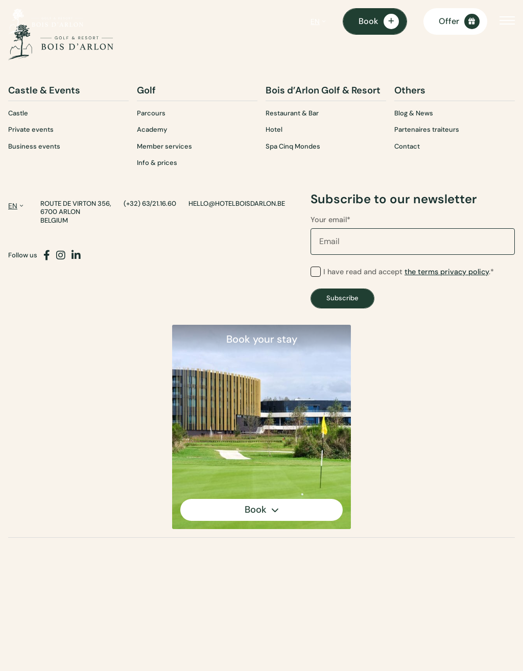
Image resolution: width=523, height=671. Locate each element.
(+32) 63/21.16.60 (150, 204)
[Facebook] (46, 255)
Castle (18, 113)
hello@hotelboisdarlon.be (236, 204)
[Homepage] (45, 21)
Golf (146, 91)
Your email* (413, 235)
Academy (152, 129)
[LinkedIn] (76, 255)
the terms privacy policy (447, 271)
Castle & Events (44, 91)
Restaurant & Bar (292, 113)
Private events (31, 129)
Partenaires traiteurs (426, 129)
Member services (164, 146)
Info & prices (157, 162)
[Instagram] (60, 255)
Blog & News (413, 113)
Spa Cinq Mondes (293, 146)
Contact (407, 146)
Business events (34, 146)
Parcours (151, 113)
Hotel (274, 129)
